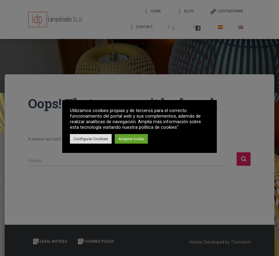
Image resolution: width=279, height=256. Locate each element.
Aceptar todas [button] (131, 139)
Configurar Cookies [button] (91, 139)
